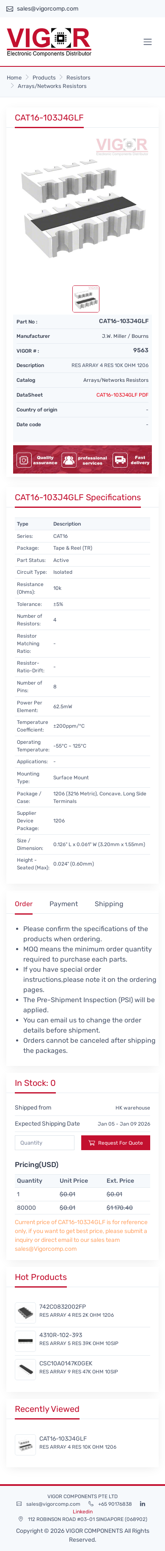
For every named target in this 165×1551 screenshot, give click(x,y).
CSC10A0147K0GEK (65, 1363)
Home (14, 77)
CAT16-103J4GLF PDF (122, 395)
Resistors (78, 77)
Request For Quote (115, 1143)
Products (44, 77)
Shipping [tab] (109, 904)
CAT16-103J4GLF (63, 1438)
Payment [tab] (64, 904)
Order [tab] (24, 904)
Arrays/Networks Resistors (52, 86)
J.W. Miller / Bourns (125, 336)
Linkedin (83, 1512)
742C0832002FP (62, 1306)
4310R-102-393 (60, 1335)
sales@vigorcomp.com (47, 8)
